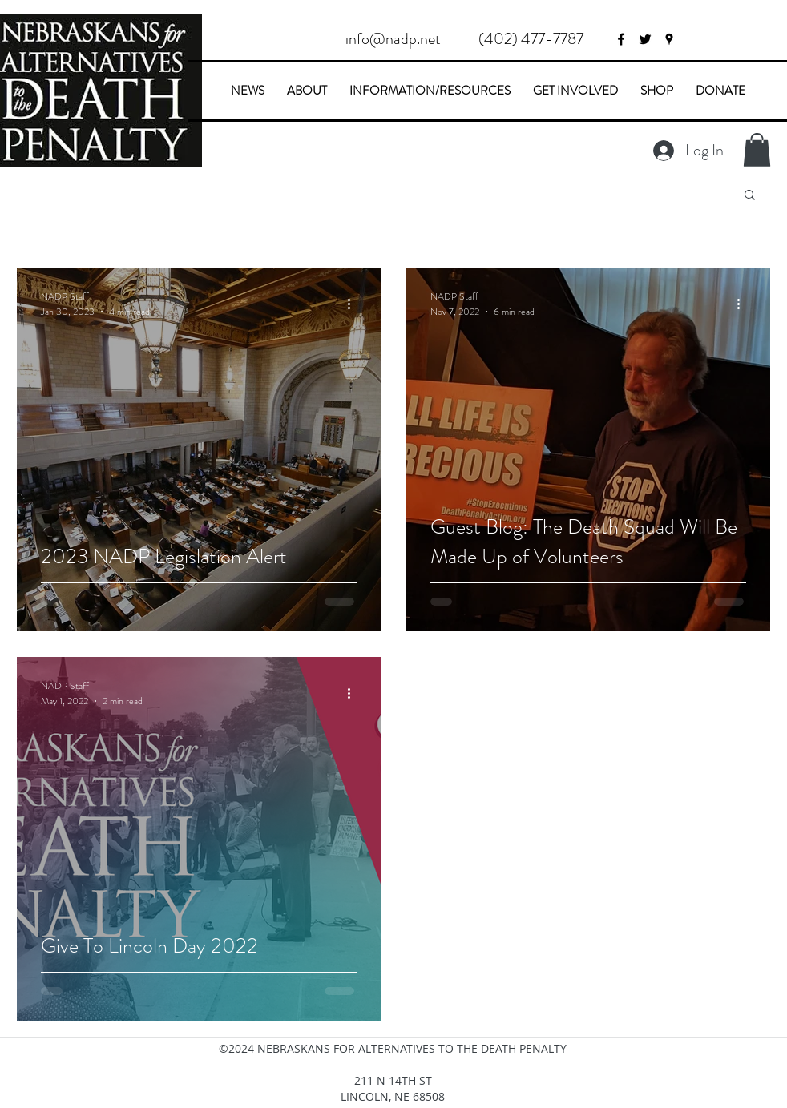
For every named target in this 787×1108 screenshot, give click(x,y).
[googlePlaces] (669, 39)
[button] (530, 39)
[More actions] (354, 303)
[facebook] (621, 39)
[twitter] (645, 39)
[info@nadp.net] (393, 39)
